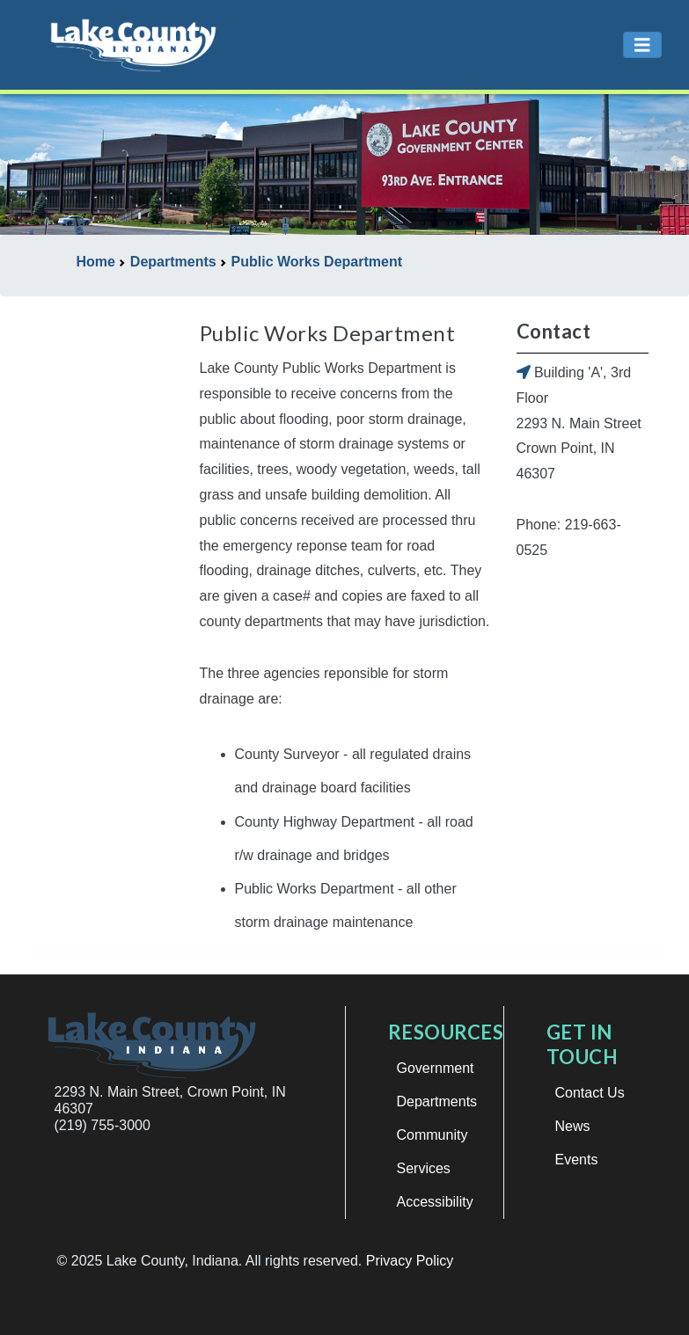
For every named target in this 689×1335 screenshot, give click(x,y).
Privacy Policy (410, 1260)
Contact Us (590, 1092)
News (572, 1126)
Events (576, 1159)
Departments (437, 1101)
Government (435, 1068)
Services (424, 1168)
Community (432, 1134)
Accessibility (435, 1201)
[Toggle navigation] (642, 45)
